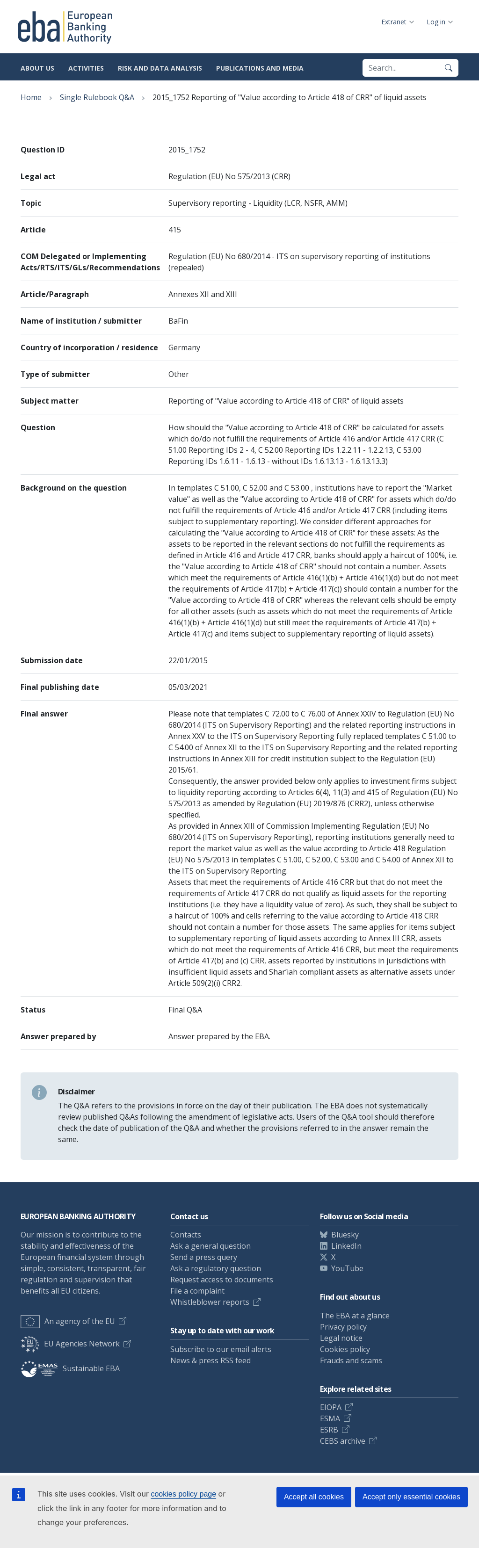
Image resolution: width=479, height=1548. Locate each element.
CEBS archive (342, 1441)
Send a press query (203, 1257)
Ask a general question (210, 1246)
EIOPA (330, 1407)
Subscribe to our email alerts (220, 1349)
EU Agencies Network (70, 1343)
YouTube (347, 1268)
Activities (86, 68)
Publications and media (260, 68)
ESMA (330, 1418)
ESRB (329, 1430)
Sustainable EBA (70, 1368)
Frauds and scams (351, 1360)
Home (31, 97)
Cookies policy (345, 1349)
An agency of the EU (68, 1321)
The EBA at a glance (355, 1315)
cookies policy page (183, 1494)
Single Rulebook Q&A (97, 97)
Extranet (393, 21)
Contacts (185, 1235)
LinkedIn (346, 1246)
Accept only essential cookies (411, 1497)
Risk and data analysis (160, 68)
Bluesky (345, 1235)
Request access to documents (221, 1279)
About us (37, 68)
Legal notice (341, 1338)
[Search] (448, 68)
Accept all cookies (314, 1497)
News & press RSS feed (210, 1360)
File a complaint (197, 1291)
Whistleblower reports (209, 1302)
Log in (436, 21)
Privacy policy (343, 1327)
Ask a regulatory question (215, 1268)
